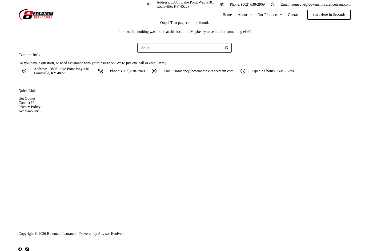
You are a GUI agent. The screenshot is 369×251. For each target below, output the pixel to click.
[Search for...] (179, 48)
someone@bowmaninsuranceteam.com (321, 4)
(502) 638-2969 (253, 4)
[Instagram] (27, 249)
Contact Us (26, 103)
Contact (294, 15)
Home (227, 15)
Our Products (270, 15)
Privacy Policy (29, 107)
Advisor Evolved (111, 234)
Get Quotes (26, 98)
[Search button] (227, 48)
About (245, 15)
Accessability (28, 111)
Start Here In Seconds (329, 14)
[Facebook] (20, 249)
